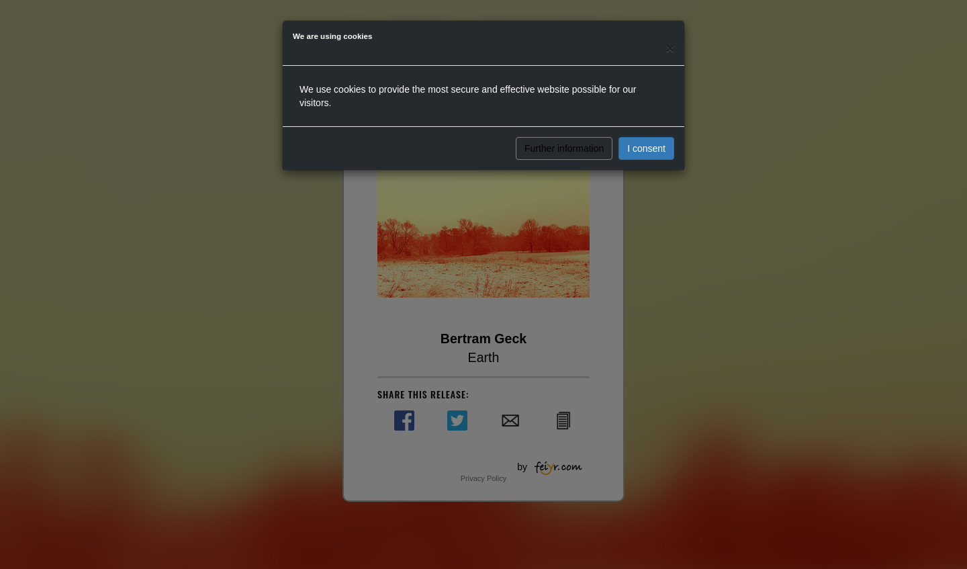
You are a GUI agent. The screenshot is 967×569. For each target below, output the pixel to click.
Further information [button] (564, 148)
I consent (646, 148)
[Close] (670, 48)
